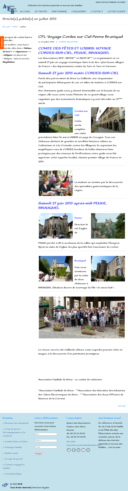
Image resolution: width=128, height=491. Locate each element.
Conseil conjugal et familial (14, 466)
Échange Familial (13, 447)
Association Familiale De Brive (14, 7)
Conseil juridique (13, 474)
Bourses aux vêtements (17, 423)
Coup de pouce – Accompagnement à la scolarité (14, 432)
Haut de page (121, 406)
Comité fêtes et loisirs (16, 441)
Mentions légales (41, 487)
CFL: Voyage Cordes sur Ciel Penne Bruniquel (80, 37)
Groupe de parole (14, 459)
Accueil (6, 27)
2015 (15, 27)
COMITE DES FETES (68, 42)
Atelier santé (11, 453)
